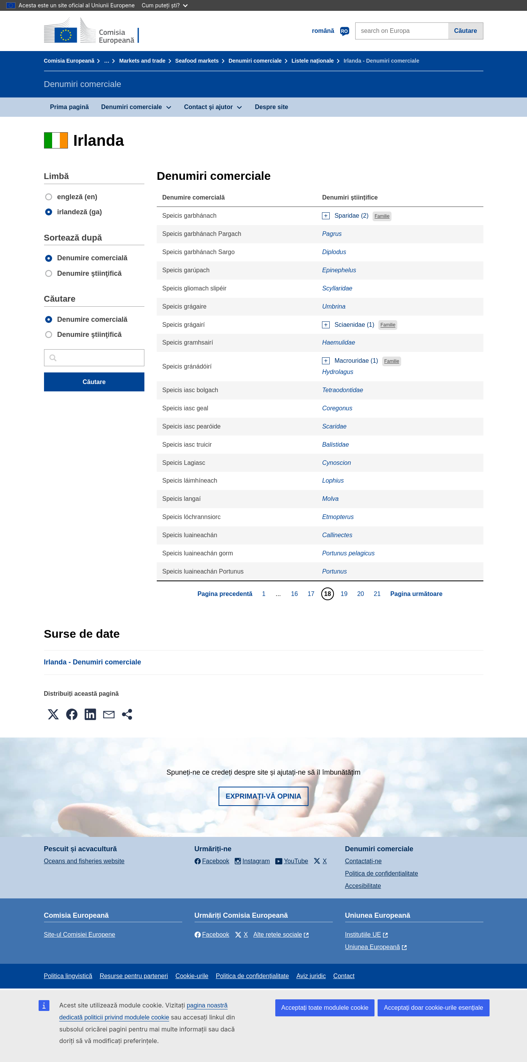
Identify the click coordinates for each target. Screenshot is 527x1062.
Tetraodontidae (342, 390)
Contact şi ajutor (208, 107)
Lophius (333, 480)
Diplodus (334, 252)
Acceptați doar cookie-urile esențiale (433, 1007)
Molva (330, 498)
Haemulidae (338, 342)
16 (295, 593)
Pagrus (332, 233)
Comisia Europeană (69, 61)
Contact (343, 976)
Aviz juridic (311, 976)
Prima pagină (69, 107)
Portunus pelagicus (348, 553)
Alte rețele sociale (277, 934)
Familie (382, 216)
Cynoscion (336, 462)
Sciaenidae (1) (354, 324)
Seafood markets (197, 61)
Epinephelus (339, 270)
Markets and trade (142, 61)
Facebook (212, 934)
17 (312, 593)
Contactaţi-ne (363, 861)
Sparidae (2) (351, 215)
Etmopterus (338, 517)
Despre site (271, 107)
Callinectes (337, 535)
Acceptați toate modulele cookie (325, 1007)
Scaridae (334, 426)
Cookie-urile (191, 976)
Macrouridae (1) (356, 360)
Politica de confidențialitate (381, 873)
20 (361, 593)
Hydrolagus (337, 372)
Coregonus (337, 408)
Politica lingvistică (68, 976)
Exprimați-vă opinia (263, 796)
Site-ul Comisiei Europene (79, 934)
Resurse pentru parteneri (134, 976)
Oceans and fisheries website (84, 861)
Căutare (465, 30)
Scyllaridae (337, 288)
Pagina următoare (416, 594)
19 (345, 593)
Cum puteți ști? (165, 5)
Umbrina (333, 306)
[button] (53, 714)
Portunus (334, 571)
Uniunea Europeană (372, 947)
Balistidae (335, 444)
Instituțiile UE (363, 934)
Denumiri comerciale (255, 61)
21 (378, 593)
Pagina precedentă (224, 594)
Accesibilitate (363, 886)
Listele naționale (312, 61)
